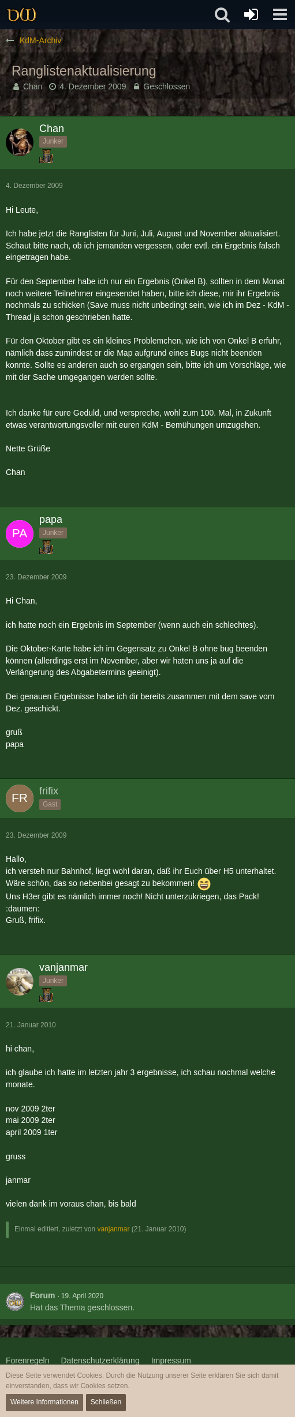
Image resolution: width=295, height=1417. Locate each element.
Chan (32, 86)
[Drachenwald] (21, 14)
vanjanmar (113, 1229)
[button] (280, 14)
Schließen (106, 1402)
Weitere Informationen (44, 1402)
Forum (42, 1295)
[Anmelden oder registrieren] (251, 14)
